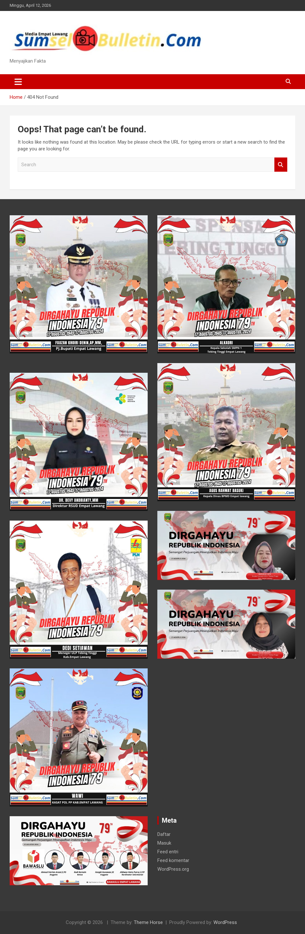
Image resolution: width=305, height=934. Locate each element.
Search (280, 164)
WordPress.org (173, 869)
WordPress (225, 922)
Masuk (164, 843)
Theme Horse (148, 922)
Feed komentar (173, 860)
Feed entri (167, 852)
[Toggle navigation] (18, 81)
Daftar (164, 834)
